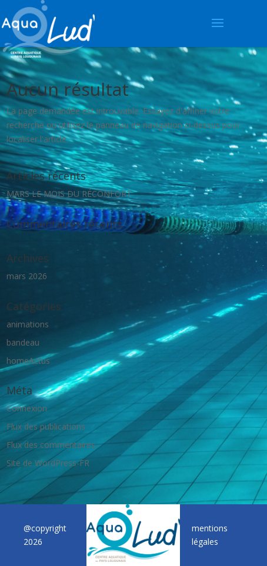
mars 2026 (26, 276)
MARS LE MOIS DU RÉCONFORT (69, 193)
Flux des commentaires (50, 444)
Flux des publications (45, 426)
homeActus (28, 360)
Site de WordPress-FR (47, 462)
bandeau (22, 342)
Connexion (26, 408)
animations (27, 324)
